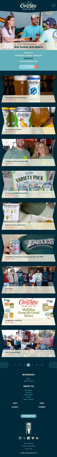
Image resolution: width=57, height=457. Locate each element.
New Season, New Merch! (28, 47)
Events (15, 407)
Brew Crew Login (28, 443)
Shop (42, 403)
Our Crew (28, 392)
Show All (28, 53)
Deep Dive (28, 58)
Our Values (28, 390)
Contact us (28, 416)
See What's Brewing (28, 61)
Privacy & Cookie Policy (28, 446)
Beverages (28, 375)
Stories (42, 407)
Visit (15, 403)
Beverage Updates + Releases (28, 55)
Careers (28, 397)
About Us (28, 386)
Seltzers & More (28, 381)
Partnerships (29, 395)
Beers (28, 379)
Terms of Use (28, 449)
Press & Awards (29, 399)
